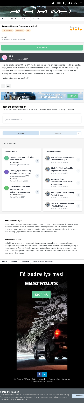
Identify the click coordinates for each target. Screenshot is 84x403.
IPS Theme (17, 379)
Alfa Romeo (20, 39)
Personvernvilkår (54, 379)
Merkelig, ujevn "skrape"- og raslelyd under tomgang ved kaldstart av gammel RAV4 (20, 173)
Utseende (43, 379)
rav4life (14, 178)
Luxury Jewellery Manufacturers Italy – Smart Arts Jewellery (62, 181)
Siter (8, 86)
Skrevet (18, 59)
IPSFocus (27, 379)
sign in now (50, 109)
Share (21, 133)
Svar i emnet (42, 48)
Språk (34, 379)
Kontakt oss (66, 379)
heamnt (53, 162)
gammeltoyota (17, 194)
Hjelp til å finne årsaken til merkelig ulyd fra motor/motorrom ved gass (20, 189)
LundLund (15, 162)
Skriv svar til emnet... (14, 120)
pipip (6, 37)
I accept (78, 396)
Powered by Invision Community (42, 381)
